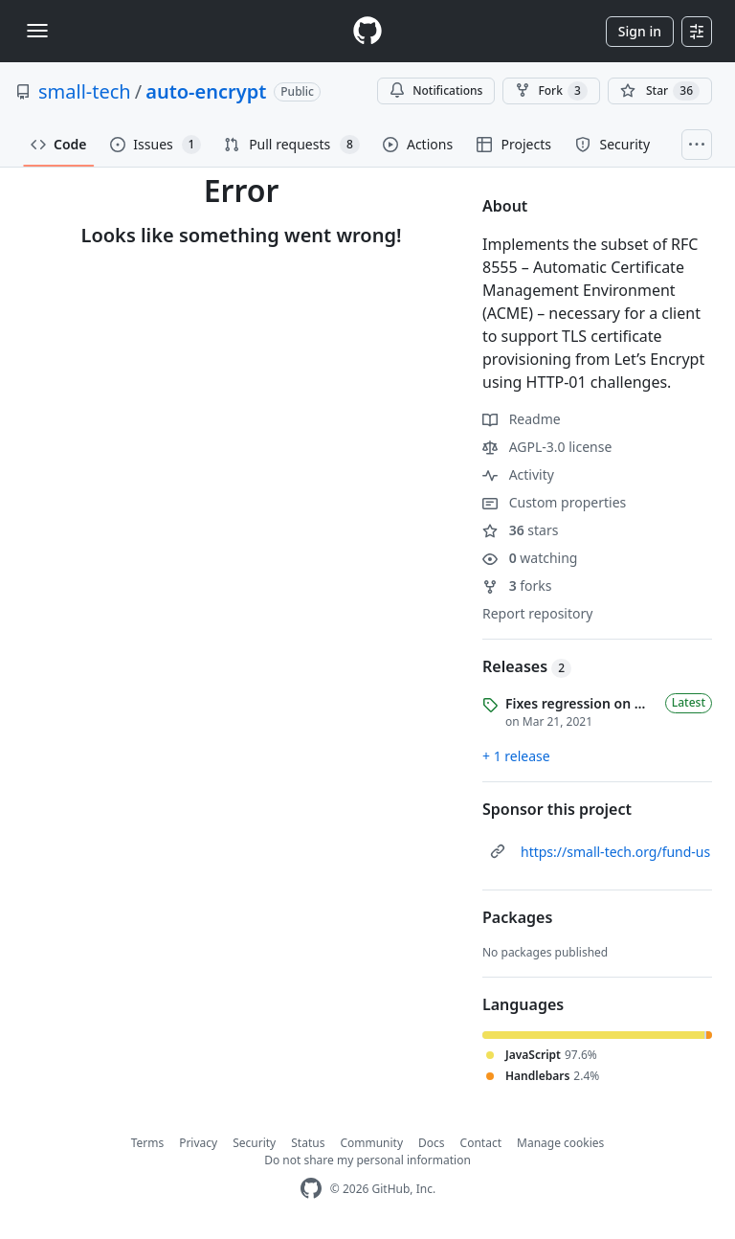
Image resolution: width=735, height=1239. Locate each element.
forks (517, 585)
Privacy (198, 1143)
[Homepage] (367, 31)
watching (529, 558)
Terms (148, 1143)
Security (254, 1143)
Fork (551, 91)
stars (520, 530)
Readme (521, 419)
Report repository (537, 613)
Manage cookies (560, 1143)
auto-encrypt (205, 91)
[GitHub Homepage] (311, 1189)
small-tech (84, 91)
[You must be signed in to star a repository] (660, 91)
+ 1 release (516, 756)
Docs (431, 1143)
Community (371, 1143)
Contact (480, 1143)
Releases (526, 666)
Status (307, 1143)
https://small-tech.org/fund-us (615, 852)
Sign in (639, 31)
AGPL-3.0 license (547, 447)
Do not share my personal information (367, 1160)
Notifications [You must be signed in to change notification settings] (436, 90)
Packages (517, 917)
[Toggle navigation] (37, 30)
